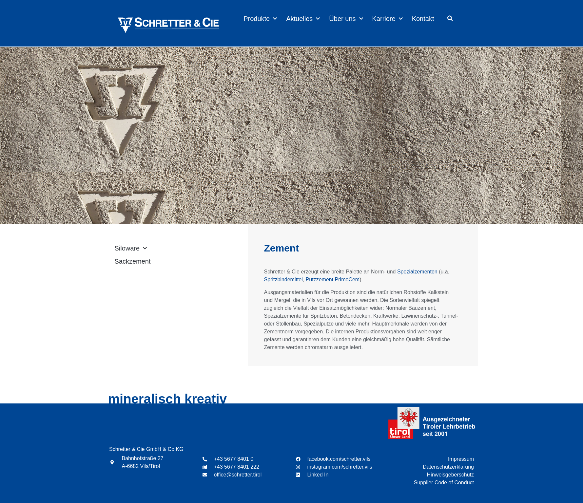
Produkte (260, 18)
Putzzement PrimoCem (333, 279)
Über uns (346, 18)
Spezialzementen (417, 271)
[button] (450, 18)
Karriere (387, 18)
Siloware (131, 248)
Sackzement (133, 261)
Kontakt (423, 18)
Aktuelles (303, 18)
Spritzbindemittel (283, 279)
